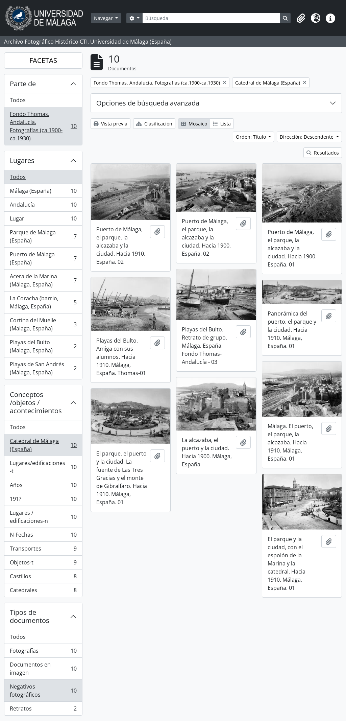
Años (43, 486)
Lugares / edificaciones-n (43, 517)
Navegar (104, 18)
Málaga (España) (43, 192)
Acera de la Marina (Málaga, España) (43, 280)
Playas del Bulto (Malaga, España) (43, 346)
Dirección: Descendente (307, 137)
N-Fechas (43, 536)
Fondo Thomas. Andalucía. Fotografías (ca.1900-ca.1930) (43, 126)
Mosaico (194, 123)
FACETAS (43, 60)
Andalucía (43, 206)
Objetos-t (43, 563)
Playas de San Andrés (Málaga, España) (43, 368)
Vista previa (110, 123)
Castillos (43, 577)
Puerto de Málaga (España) (43, 258)
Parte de (23, 83)
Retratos (43, 709)
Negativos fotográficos (43, 690)
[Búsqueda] (211, 18)
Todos (18, 100)
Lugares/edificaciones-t (43, 467)
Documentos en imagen (43, 668)
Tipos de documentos (29, 616)
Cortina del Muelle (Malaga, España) (43, 324)
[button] (300, 18)
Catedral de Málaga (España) (43, 445)
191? (43, 500)
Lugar (43, 220)
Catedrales (43, 591)
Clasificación (154, 123)
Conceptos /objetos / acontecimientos (36, 402)
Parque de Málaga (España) (43, 236)
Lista (222, 123)
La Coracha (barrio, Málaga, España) (43, 302)
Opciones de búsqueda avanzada (147, 103)
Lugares (22, 160)
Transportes (43, 550)
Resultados (322, 152)
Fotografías (43, 652)
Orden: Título (251, 137)
